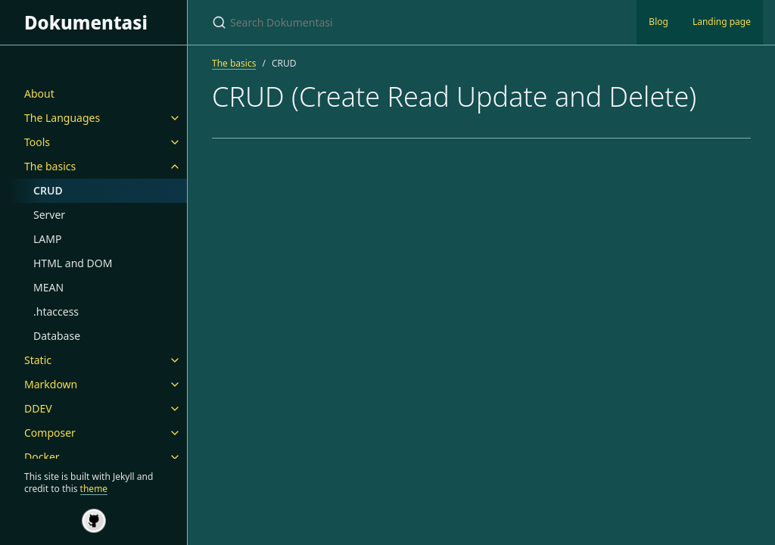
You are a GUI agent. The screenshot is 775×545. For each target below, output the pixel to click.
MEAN (48, 287)
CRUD (48, 190)
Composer (50, 432)
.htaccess (56, 311)
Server (49, 214)
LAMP (47, 239)
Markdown (50, 384)
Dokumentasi (86, 22)
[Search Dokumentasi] (390, 22)
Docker (42, 457)
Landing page (722, 21)
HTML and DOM (72, 263)
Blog (658, 21)
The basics (50, 166)
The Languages (62, 118)
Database (56, 336)
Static (37, 360)
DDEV (38, 408)
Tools (37, 142)
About (39, 93)
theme (94, 488)
